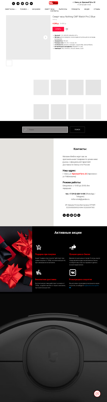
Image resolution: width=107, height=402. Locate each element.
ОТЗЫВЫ (97, 9)
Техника (23, 9)
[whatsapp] (26, 4)
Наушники (36, 9)
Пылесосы (63, 9)
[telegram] (18, 4)
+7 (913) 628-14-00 (77, 194)
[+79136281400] (13, 4)
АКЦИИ (86, 9)
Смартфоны (10, 9)
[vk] (31, 4)
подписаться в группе (91, 285)
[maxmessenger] (22, 4)
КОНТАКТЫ (55, 11)
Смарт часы (49, 9)
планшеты (76, 9)
